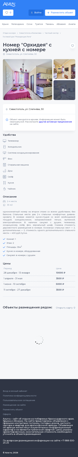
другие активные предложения (55, 122)
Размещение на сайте (14, 405)
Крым (5, 24)
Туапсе (39, 24)
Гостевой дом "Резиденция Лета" (17, 37)
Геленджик (17, 24)
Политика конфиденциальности (19, 395)
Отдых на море (9, 33)
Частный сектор (52, 33)
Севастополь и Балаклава (30, 33)
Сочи (29, 24)
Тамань (50, 24)
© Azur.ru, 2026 (10, 453)
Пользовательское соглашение (19, 400)
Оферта (7, 414)
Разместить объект (13, 409)
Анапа (71, 24)
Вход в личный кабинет (15, 391)
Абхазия (61, 24)
